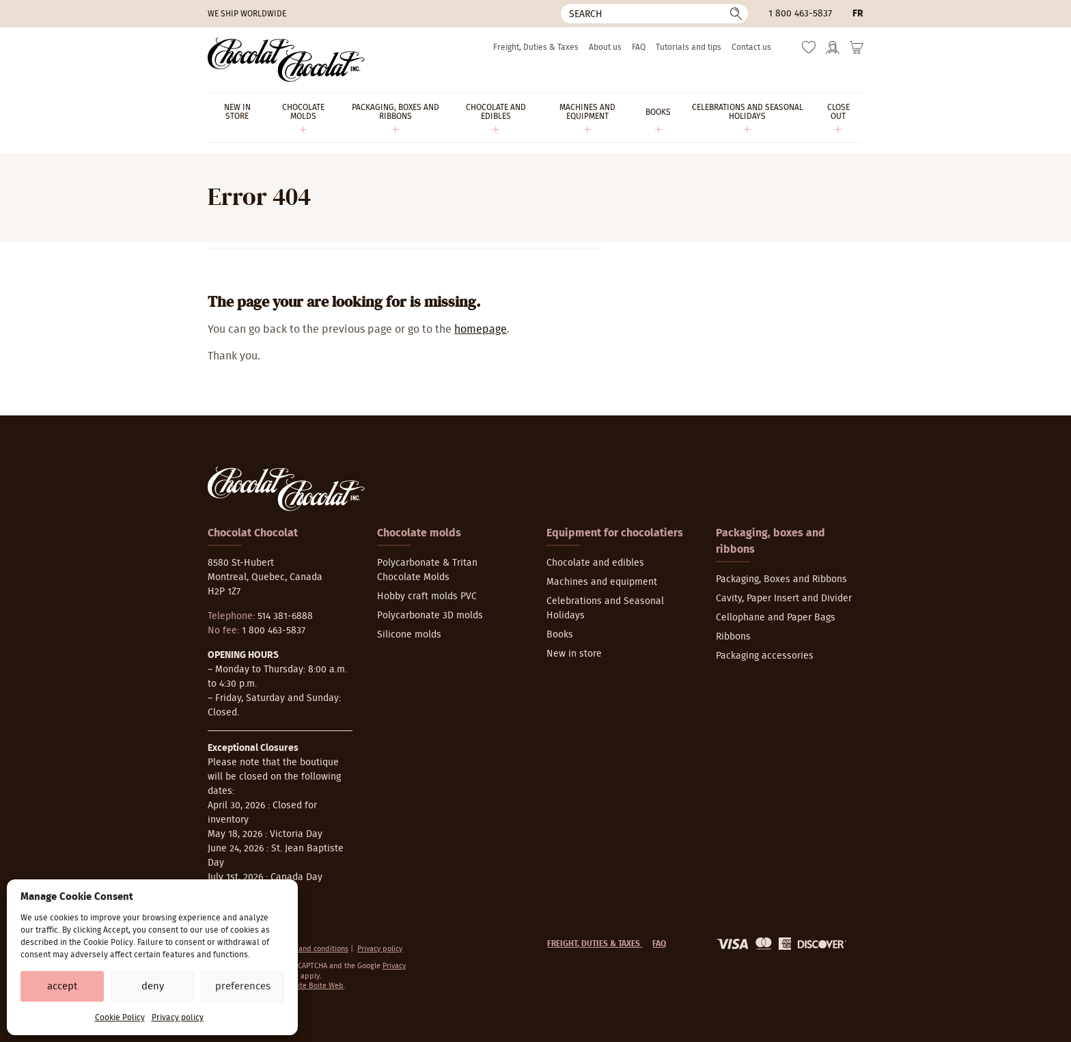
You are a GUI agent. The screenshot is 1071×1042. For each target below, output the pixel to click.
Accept (62, 986)
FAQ (638, 47)
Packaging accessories (764, 656)
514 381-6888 (285, 616)
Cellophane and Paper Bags (775, 617)
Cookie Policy (120, 1017)
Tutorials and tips (688, 47)
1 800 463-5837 (800, 13)
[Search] (654, 13)
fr (857, 13)
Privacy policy (178, 1017)
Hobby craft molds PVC (427, 596)
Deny (152, 986)
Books (559, 635)
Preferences (242, 986)
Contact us (751, 47)
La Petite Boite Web (310, 985)
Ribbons (733, 637)
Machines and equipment (601, 582)
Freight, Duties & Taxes (536, 47)
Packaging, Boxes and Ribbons (781, 579)
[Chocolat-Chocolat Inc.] (286, 60)
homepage (480, 329)
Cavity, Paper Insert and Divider (784, 598)
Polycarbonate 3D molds (430, 615)
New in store (574, 654)
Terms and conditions (312, 948)
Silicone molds (409, 635)
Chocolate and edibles (595, 563)
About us (605, 47)
